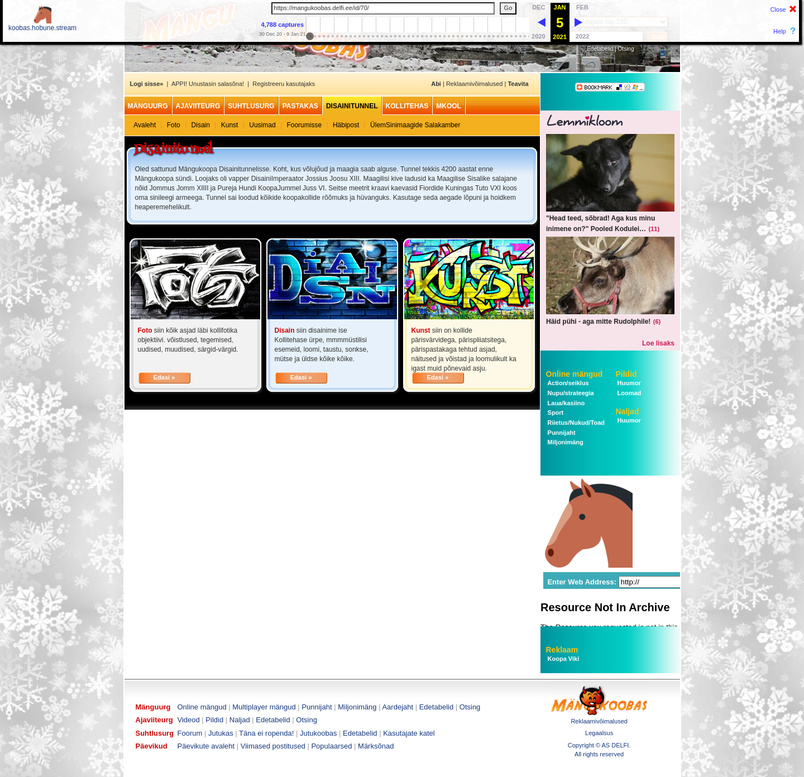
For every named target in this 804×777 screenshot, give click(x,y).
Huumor (628, 383)
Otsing (626, 49)
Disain (201, 125)
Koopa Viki (564, 658)
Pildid (626, 374)
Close (778, 9)
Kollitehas (407, 106)
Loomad (629, 393)
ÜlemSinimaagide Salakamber (415, 125)
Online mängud (574, 374)
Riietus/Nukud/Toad (575, 422)
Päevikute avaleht (206, 746)
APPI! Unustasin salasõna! (207, 83)
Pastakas (300, 106)
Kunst (229, 125)
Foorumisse (304, 125)
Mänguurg (148, 106)
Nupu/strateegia (570, 393)
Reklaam (562, 649)
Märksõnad (376, 746)
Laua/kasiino (565, 403)
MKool (448, 106)
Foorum (190, 733)
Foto (173, 125)
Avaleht (144, 125)
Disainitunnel (352, 106)
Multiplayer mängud (263, 707)
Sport (555, 412)
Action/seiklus (567, 383)
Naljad (627, 411)
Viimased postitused (273, 746)
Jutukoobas (318, 733)
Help (779, 31)
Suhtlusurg (251, 106)
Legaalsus (599, 733)
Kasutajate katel (409, 733)
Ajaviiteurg (198, 106)
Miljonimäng (564, 442)
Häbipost (346, 125)
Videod (189, 720)
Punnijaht (561, 432)
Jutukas (220, 733)
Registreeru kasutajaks (283, 83)
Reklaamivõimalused (474, 83)
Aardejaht (397, 707)
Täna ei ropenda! (266, 733)
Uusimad (262, 125)
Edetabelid (600, 49)
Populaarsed (331, 746)
